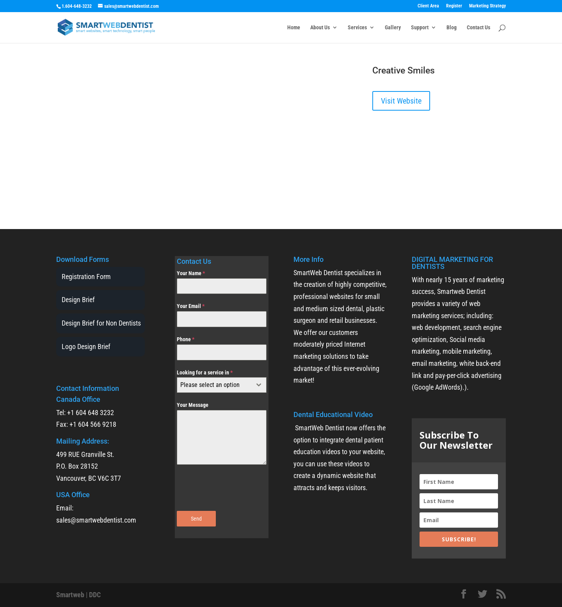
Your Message (192, 405)
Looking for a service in (205, 372)
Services (357, 27)
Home (293, 27)
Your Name (191, 273)
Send (196, 519)
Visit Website (401, 101)
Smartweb (70, 595)
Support (420, 27)
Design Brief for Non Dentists (101, 323)
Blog (451, 27)
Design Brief (78, 299)
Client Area (428, 6)
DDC (95, 595)
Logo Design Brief (86, 346)
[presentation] (222, 488)
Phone (185, 339)
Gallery (393, 27)
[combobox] (222, 385)
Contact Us (478, 27)
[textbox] (214, 385)
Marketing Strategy (487, 6)
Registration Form (86, 276)
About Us (320, 27)
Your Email (191, 306)
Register (454, 6)
